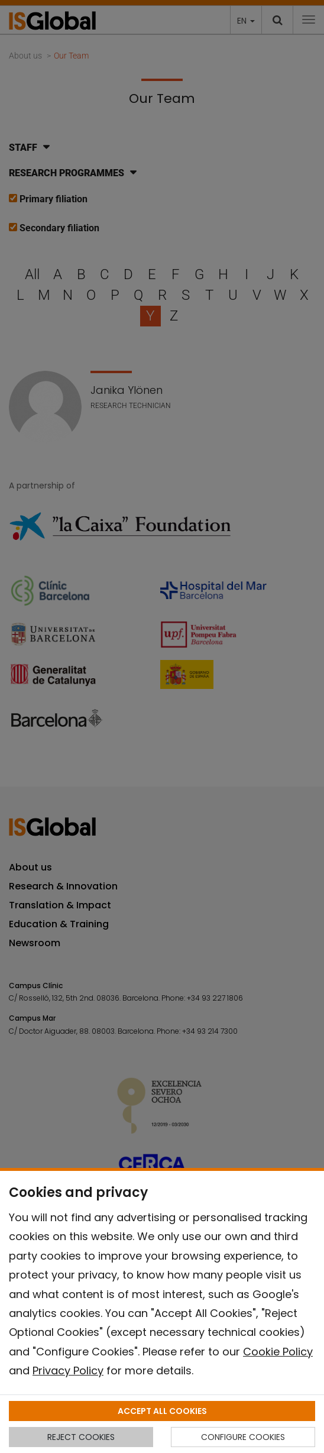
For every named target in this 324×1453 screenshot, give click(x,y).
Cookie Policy (278, 1351)
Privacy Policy (68, 1370)
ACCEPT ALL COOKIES (162, 1411)
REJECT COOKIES (81, 1437)
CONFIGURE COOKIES (243, 1437)
